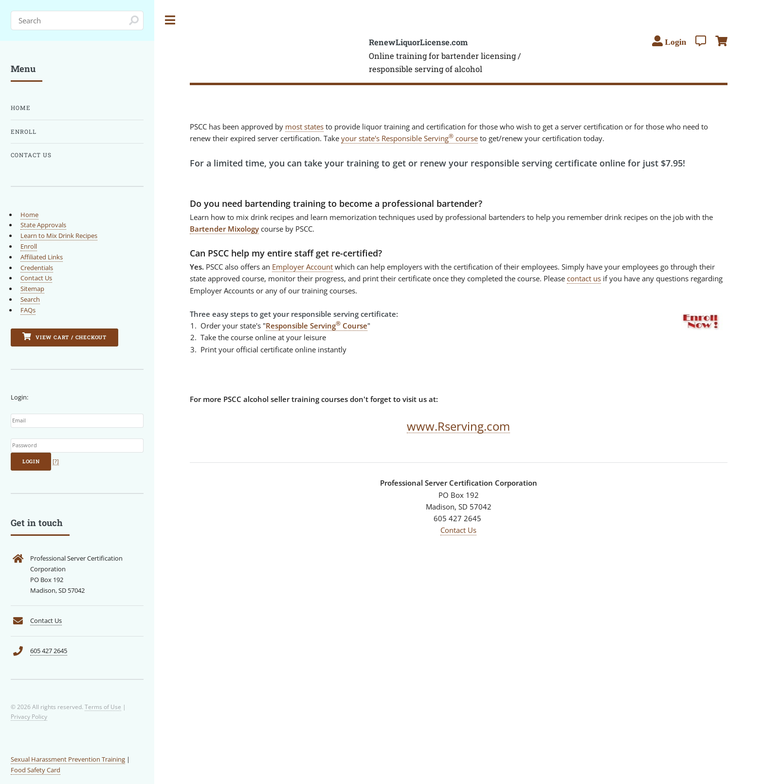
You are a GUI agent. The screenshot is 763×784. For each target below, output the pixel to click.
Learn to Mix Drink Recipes (58, 235)
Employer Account (302, 267)
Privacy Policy (29, 716)
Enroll (23, 131)
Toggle (170, 20)
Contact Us (458, 530)
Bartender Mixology (224, 229)
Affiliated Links (41, 257)
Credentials (36, 267)
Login (31, 461)
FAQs (28, 310)
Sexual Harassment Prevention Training (68, 759)
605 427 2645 (48, 650)
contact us (584, 278)
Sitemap (32, 288)
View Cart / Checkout (64, 336)
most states (304, 126)
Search (30, 299)
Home (21, 107)
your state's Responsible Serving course (409, 138)
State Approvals (43, 224)
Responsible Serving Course (316, 325)
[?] (56, 461)
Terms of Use (103, 707)
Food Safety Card (35, 770)
